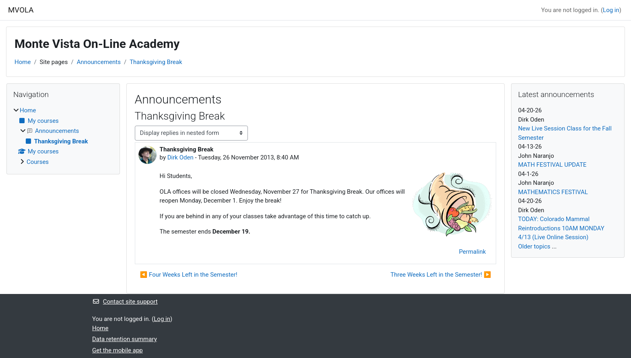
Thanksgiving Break (156, 62)
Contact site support (125, 301)
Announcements (99, 62)
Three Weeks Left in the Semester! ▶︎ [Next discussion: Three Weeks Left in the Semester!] (440, 274)
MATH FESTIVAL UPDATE (552, 164)
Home (22, 62)
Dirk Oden (180, 157)
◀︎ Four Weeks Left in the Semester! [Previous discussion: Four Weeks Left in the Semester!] (188, 274)
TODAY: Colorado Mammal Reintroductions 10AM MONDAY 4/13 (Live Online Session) (561, 228)
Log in (611, 10)
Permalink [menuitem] (472, 251)
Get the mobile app (117, 350)
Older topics (534, 246)
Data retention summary (124, 339)
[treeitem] (63, 136)
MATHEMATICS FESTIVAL (553, 192)
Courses (38, 162)
